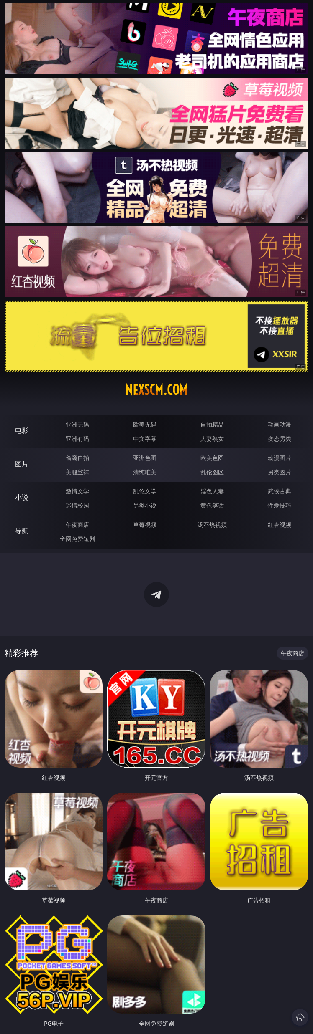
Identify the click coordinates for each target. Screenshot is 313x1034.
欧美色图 (212, 458)
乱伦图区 (212, 472)
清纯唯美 (144, 472)
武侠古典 (279, 491)
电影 (21, 430)
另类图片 (279, 472)
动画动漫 (279, 424)
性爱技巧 (279, 505)
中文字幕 (144, 438)
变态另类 (279, 438)
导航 (21, 530)
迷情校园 (77, 505)
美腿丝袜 (77, 472)
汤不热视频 (212, 524)
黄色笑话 (212, 505)
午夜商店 (77, 524)
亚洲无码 (77, 424)
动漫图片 (279, 458)
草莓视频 (144, 524)
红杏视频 (279, 524)
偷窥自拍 (77, 458)
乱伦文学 (144, 491)
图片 (21, 463)
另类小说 (144, 505)
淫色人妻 (212, 491)
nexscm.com (156, 390)
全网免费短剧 (77, 539)
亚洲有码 (77, 438)
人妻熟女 (212, 438)
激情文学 (77, 491)
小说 (21, 497)
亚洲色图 (144, 458)
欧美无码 (144, 424)
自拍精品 (212, 424)
